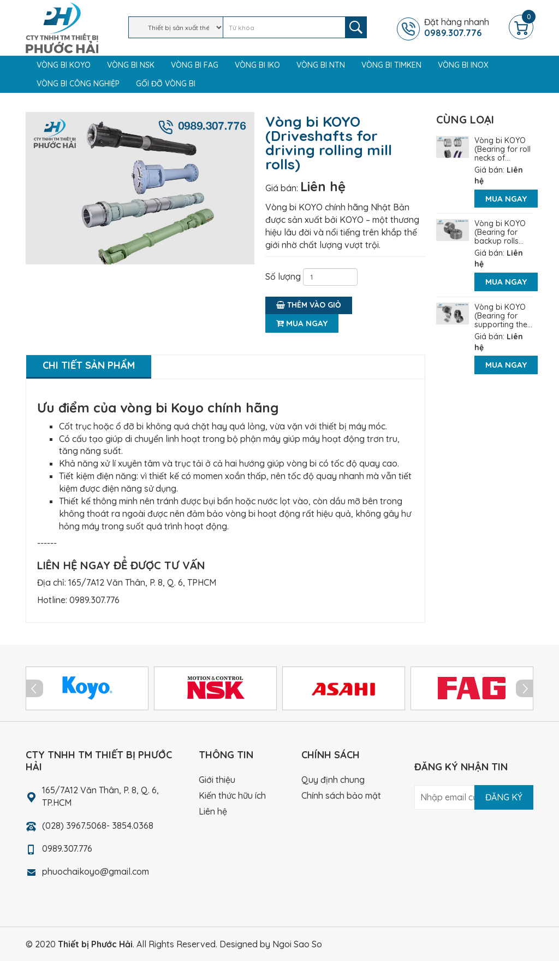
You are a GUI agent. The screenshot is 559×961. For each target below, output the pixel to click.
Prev (34, 688)
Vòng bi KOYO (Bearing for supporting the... (503, 315)
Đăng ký (503, 797)
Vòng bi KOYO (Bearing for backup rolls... (500, 232)
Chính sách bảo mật (341, 795)
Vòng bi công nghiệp (78, 84)
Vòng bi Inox (463, 65)
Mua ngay (302, 323)
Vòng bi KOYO (64, 65)
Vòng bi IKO (257, 65)
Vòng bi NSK (130, 65)
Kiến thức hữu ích (232, 795)
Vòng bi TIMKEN (391, 65)
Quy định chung (333, 779)
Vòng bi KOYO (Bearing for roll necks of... (502, 149)
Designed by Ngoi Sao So (270, 944)
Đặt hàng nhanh (465, 27)
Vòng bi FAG (194, 65)
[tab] (88, 367)
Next (524, 688)
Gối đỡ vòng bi (165, 84)
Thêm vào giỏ (308, 305)
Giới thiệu (217, 779)
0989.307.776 (94, 599)
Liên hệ (323, 186)
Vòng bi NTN (320, 65)
